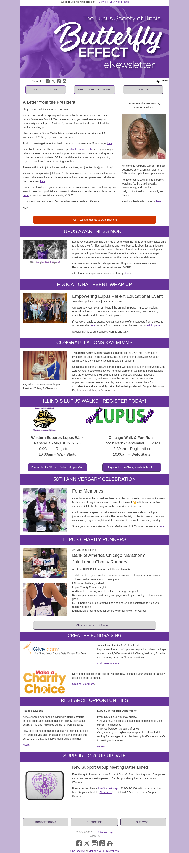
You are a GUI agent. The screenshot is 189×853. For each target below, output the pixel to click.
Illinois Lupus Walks (81, 149)
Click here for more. (108, 663)
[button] (46, 90)
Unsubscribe (77, 850)
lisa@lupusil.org (107, 788)
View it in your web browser (114, 1)
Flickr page (153, 325)
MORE (27, 744)
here (109, 143)
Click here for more (83, 683)
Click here (106, 792)
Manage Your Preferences (104, 850)
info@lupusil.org (104, 832)
